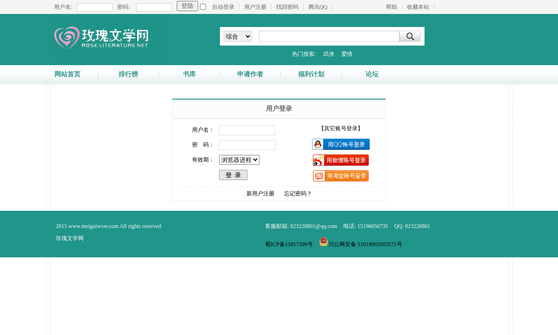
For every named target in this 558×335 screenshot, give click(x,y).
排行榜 (128, 74)
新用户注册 (260, 193)
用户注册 (255, 7)
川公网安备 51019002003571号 (360, 244)
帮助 (391, 7)
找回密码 (287, 7)
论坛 (372, 74)
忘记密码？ (298, 193)
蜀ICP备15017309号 (289, 244)
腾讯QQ (317, 7)
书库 (189, 74)
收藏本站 (418, 7)
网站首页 (67, 74)
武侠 (328, 54)
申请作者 (250, 74)
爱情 (346, 54)
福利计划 (311, 74)
